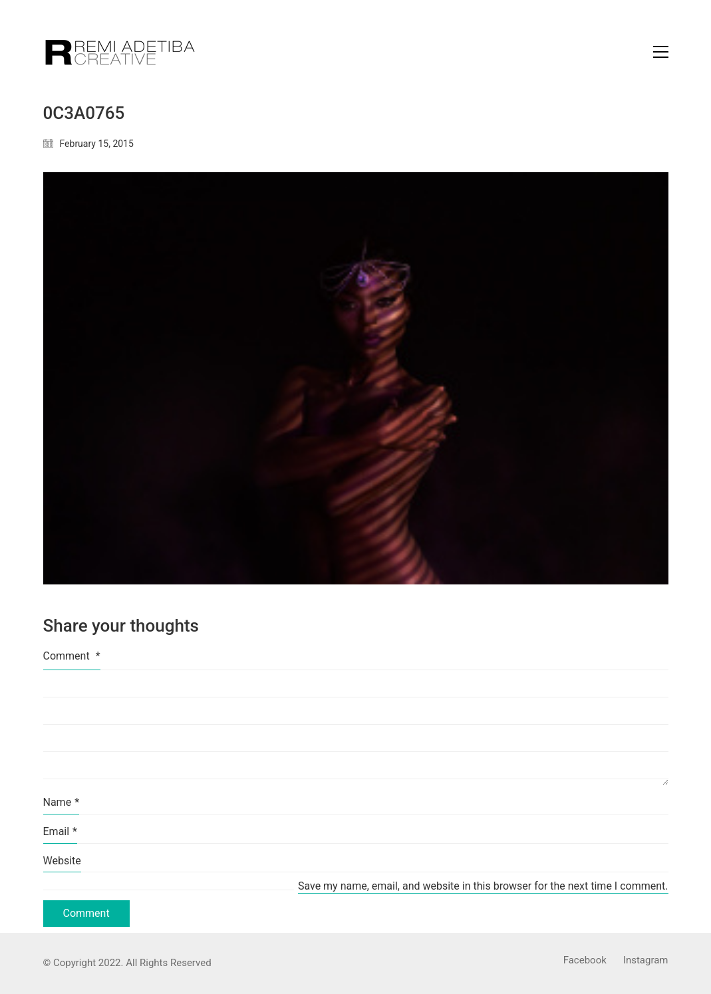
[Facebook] (585, 960)
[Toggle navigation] (660, 52)
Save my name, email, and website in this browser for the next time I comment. (483, 886)
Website (62, 860)
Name (61, 802)
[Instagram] (645, 960)
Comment (71, 656)
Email (60, 831)
